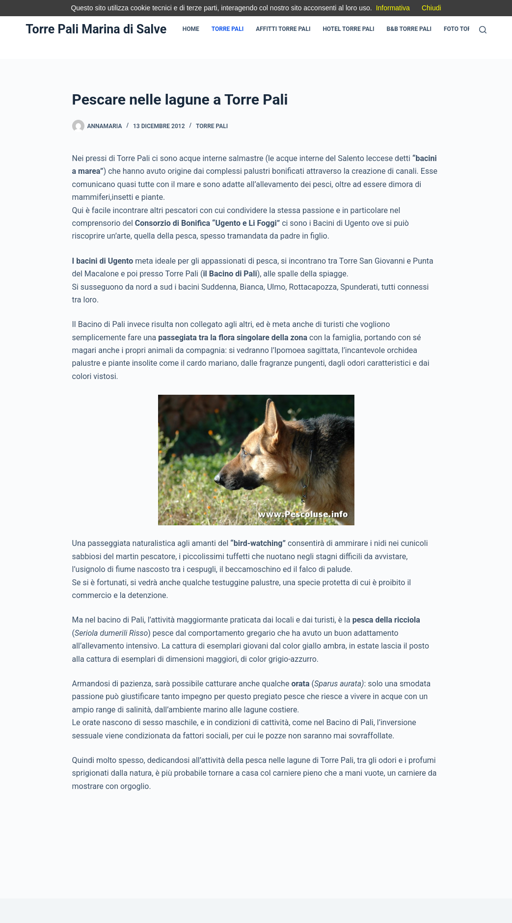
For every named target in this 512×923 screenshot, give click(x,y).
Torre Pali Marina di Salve (96, 29)
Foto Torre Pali (468, 29)
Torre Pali (227, 29)
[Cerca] (482, 29)
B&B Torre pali (409, 29)
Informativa (393, 8)
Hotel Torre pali (348, 29)
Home (191, 29)
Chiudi (431, 8)
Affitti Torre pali (283, 29)
